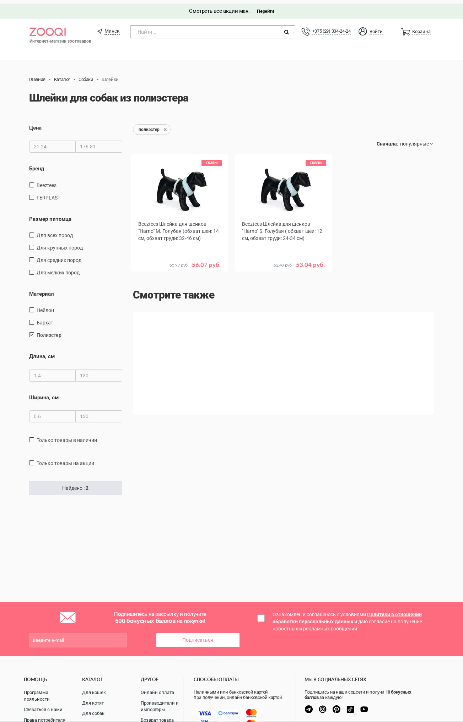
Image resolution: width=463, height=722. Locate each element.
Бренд (36, 165)
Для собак (93, 713)
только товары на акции (65, 460)
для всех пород (55, 232)
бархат (45, 319)
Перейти (265, 7)
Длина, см (42, 353)
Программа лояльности (37, 696)
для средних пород (59, 256)
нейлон (45, 307)
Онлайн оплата (157, 692)
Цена (35, 124)
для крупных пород (60, 244)
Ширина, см (44, 394)
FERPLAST (48, 194)
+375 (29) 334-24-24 (331, 27)
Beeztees (46, 181)
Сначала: (387, 140)
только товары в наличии (67, 436)
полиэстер (49, 331)
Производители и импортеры (160, 706)
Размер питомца (50, 215)
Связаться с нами (43, 709)
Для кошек (94, 692)
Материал (41, 290)
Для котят (93, 703)
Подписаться (197, 636)
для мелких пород (58, 269)
